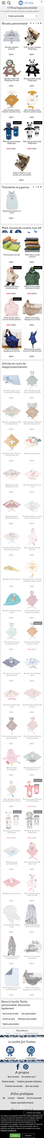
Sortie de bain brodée (10, 1013)
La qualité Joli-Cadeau (22, 1041)
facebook (18, 1066)
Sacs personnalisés (29, 1013)
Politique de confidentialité (8, 1130)
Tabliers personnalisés (10, 1024)
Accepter (15, 1135)
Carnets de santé (8, 1019)
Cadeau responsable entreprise (22, 1102)
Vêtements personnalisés (27, 1019)
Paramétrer (28, 1135)
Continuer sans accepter (34, 1113)
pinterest (25, 1066)
